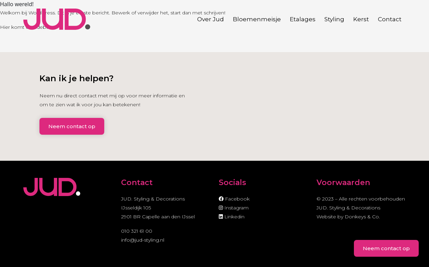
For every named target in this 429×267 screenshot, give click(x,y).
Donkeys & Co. (362, 217)
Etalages (302, 19)
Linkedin (232, 217)
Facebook (234, 199)
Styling (334, 19)
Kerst (361, 19)
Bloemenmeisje (257, 19)
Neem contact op (71, 126)
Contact (390, 19)
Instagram (234, 208)
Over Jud (210, 19)
